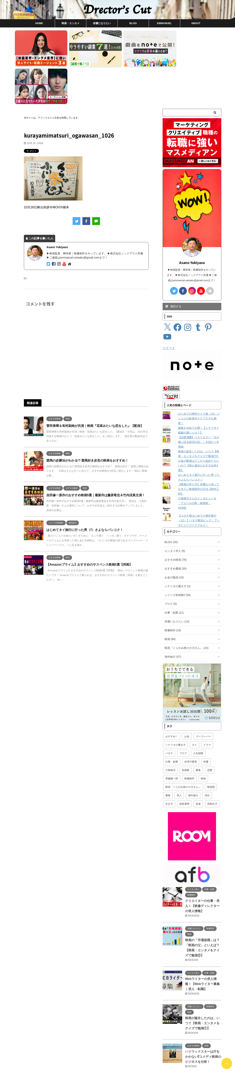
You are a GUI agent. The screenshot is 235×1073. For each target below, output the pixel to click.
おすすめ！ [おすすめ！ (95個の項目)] (171, 697)
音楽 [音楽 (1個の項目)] (198, 764)
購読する (174, 267)
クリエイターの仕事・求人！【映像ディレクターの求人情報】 (202, 866)
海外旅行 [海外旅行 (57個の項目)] (193, 756)
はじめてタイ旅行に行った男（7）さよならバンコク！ (84, 491)
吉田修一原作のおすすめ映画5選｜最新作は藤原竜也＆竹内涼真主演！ (95, 456)
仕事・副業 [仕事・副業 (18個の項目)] (171, 722)
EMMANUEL (164, 23)
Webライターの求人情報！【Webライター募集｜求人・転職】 (202, 944)
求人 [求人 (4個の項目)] (179, 756)
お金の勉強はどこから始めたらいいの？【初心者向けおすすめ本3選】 (198, 426)
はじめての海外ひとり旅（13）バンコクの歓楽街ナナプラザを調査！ (199, 379)
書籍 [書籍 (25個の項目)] (167, 756)
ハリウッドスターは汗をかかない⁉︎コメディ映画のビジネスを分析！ (203, 1017)
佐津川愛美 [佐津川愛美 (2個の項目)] (190, 722)
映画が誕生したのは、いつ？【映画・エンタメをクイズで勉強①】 (202, 984)
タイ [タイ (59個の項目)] (194, 705)
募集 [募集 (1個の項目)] (198, 731)
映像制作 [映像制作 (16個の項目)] (189, 739)
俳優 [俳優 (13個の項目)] (205, 722)
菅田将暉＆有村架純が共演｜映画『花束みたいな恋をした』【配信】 (94, 386)
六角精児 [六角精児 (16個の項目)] (170, 731)
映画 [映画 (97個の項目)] (203, 739)
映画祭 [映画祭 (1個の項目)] (211, 747)
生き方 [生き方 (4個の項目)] (169, 764)
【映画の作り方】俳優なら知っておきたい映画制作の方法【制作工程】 (198, 450)
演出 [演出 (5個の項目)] (207, 756)
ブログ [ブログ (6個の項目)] (183, 714)
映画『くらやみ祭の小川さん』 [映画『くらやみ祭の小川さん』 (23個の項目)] (183, 747)
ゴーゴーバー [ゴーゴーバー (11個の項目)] (203, 697)
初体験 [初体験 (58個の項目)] (185, 731)
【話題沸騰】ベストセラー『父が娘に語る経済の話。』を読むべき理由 (198, 403)
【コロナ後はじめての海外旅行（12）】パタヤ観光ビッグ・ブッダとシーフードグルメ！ (199, 481)
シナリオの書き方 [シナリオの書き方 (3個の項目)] (175, 705)
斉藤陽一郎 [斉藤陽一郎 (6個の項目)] (171, 739)
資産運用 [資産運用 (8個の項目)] (184, 764)
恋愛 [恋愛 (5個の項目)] (209, 731)
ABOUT (195, 23)
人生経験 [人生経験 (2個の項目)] (198, 714)
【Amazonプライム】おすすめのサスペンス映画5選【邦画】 (89, 525)
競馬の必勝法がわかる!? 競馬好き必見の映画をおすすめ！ (87, 421)
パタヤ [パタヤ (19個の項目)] (169, 714)
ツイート (169, 309)
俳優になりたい (102, 23)
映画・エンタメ (70, 23)
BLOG (133, 23)
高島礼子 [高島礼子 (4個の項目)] (212, 764)
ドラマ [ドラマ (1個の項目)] (207, 705)
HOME (39, 23)
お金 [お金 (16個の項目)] (186, 697)
